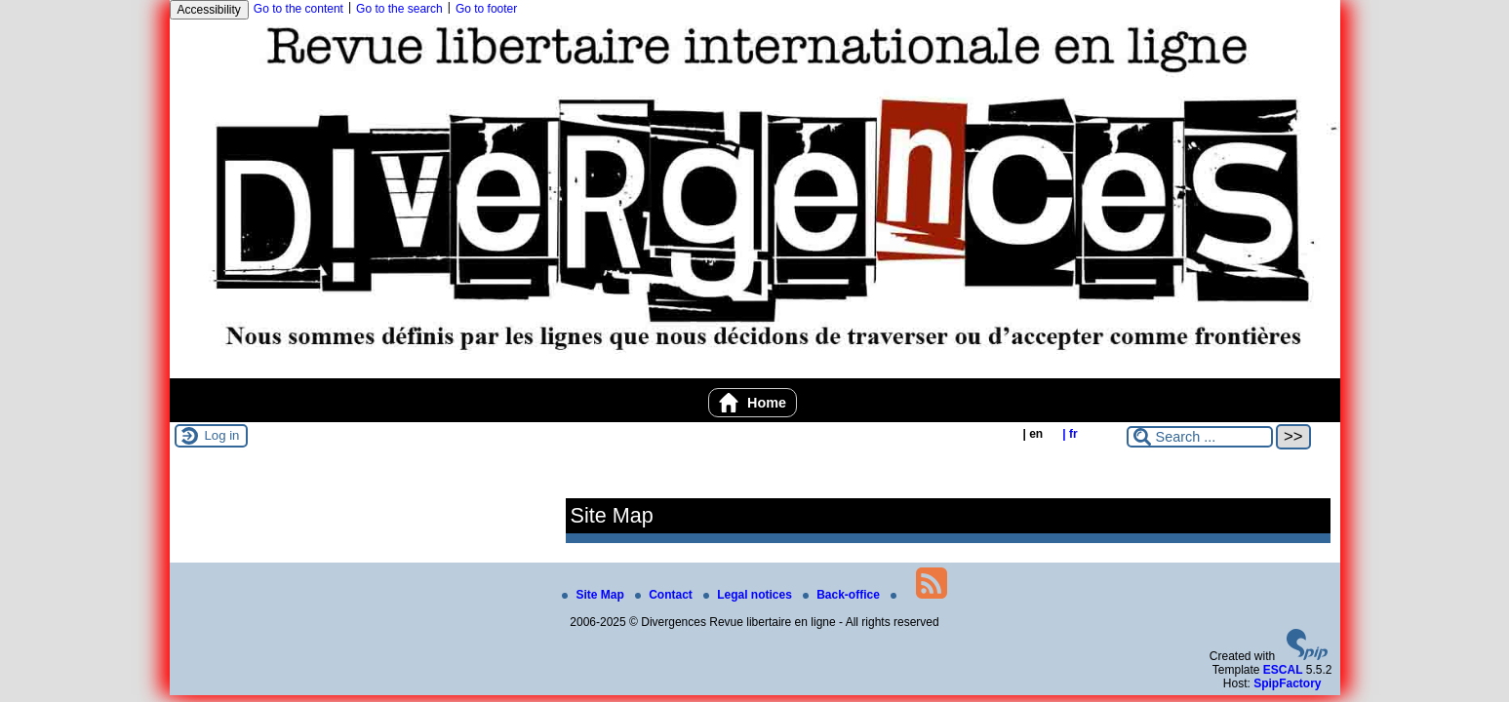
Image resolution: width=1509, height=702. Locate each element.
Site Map (594, 595)
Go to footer (486, 9)
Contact (665, 595)
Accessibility (209, 10)
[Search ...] (1200, 437)
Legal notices (749, 595)
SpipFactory (1287, 683)
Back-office (843, 595)
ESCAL (1283, 670)
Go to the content (298, 9)
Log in (222, 435)
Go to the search (399, 9)
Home (752, 402)
